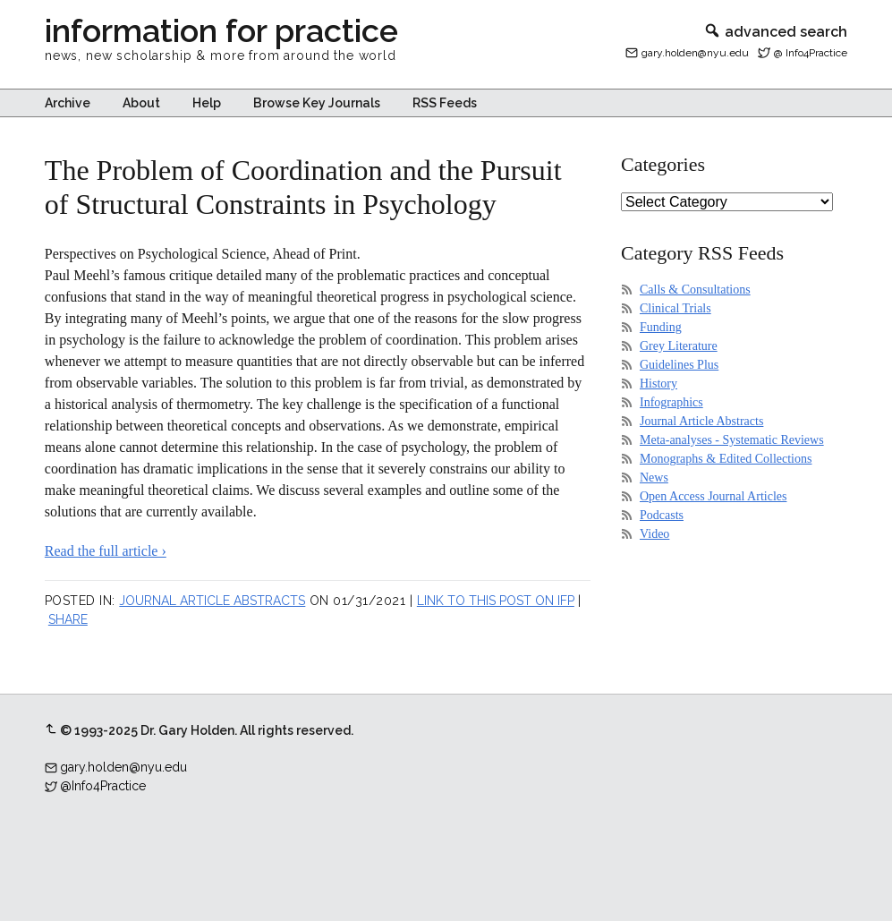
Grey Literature (679, 346)
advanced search (775, 31)
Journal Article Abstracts (212, 600)
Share (68, 619)
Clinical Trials (675, 308)
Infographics (671, 402)
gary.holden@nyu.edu (695, 53)
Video (654, 534)
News (654, 477)
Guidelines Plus (679, 364)
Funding (661, 327)
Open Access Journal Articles (713, 496)
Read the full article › (105, 551)
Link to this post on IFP (495, 600)
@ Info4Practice (810, 53)
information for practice (221, 30)
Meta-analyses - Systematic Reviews (732, 440)
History (658, 383)
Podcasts (662, 515)
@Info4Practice (103, 786)
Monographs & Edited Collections (725, 458)
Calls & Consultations (695, 289)
